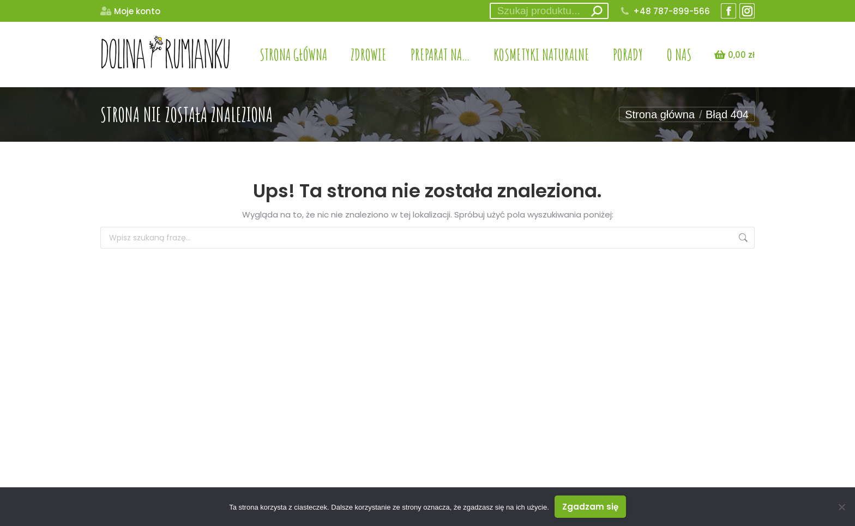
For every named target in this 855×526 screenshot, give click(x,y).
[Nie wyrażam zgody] (841, 506)
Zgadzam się (590, 506)
